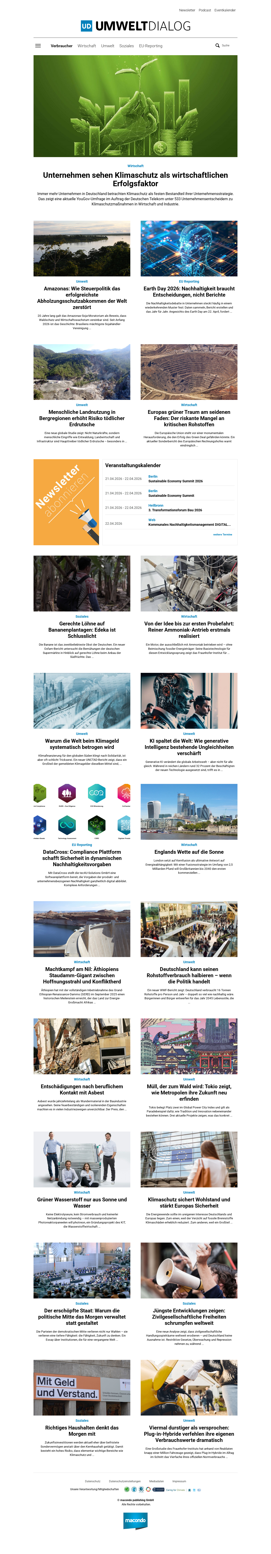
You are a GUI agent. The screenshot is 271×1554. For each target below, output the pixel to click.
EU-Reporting (150, 44)
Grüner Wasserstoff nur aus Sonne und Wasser (82, 1201)
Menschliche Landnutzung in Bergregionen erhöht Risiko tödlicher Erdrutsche (82, 416)
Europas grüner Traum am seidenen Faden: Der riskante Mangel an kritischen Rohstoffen (189, 416)
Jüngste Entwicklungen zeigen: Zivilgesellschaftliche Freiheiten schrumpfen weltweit (189, 1315)
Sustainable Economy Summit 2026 (175, 479)
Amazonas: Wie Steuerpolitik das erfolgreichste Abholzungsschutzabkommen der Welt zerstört (82, 296)
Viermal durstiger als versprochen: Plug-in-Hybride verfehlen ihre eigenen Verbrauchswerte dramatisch (189, 1432)
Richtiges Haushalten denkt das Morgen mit (82, 1429)
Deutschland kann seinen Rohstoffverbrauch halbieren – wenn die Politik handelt (189, 974)
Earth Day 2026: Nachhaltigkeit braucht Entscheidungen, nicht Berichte (189, 290)
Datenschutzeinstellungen (125, 1479)
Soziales (126, 44)
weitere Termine (222, 533)
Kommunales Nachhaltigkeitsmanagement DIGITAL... (189, 523)
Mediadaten (156, 1479)
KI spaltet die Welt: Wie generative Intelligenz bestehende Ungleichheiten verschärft (189, 745)
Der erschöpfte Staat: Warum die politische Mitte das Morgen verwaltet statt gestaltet (82, 1315)
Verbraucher (61, 44)
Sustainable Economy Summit (171, 494)
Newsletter (187, 10)
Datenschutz (92, 1479)
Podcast (205, 10)
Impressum (179, 1479)
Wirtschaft (87, 44)
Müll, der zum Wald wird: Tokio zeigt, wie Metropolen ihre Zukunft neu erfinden (189, 1091)
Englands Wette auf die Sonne (189, 850)
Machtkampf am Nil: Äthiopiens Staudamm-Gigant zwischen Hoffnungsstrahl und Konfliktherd (82, 974)
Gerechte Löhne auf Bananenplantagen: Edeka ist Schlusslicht (82, 628)
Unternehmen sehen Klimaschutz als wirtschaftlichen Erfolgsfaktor (135, 177)
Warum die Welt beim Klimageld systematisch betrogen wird (82, 742)
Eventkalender (225, 10)
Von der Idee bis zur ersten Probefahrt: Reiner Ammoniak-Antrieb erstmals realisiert (189, 628)
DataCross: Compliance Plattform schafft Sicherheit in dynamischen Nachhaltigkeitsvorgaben (82, 856)
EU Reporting (189, 280)
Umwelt (107, 44)
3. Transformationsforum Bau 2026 (175, 508)
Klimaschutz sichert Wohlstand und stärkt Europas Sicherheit (189, 1201)
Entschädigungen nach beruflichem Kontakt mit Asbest (82, 1088)
